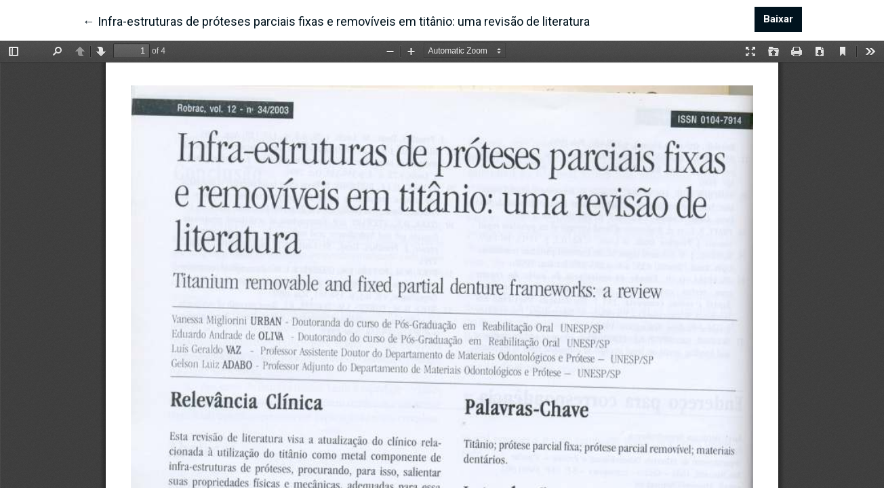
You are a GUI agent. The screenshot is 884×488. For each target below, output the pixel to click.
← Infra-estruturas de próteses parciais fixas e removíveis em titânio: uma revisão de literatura (336, 20)
